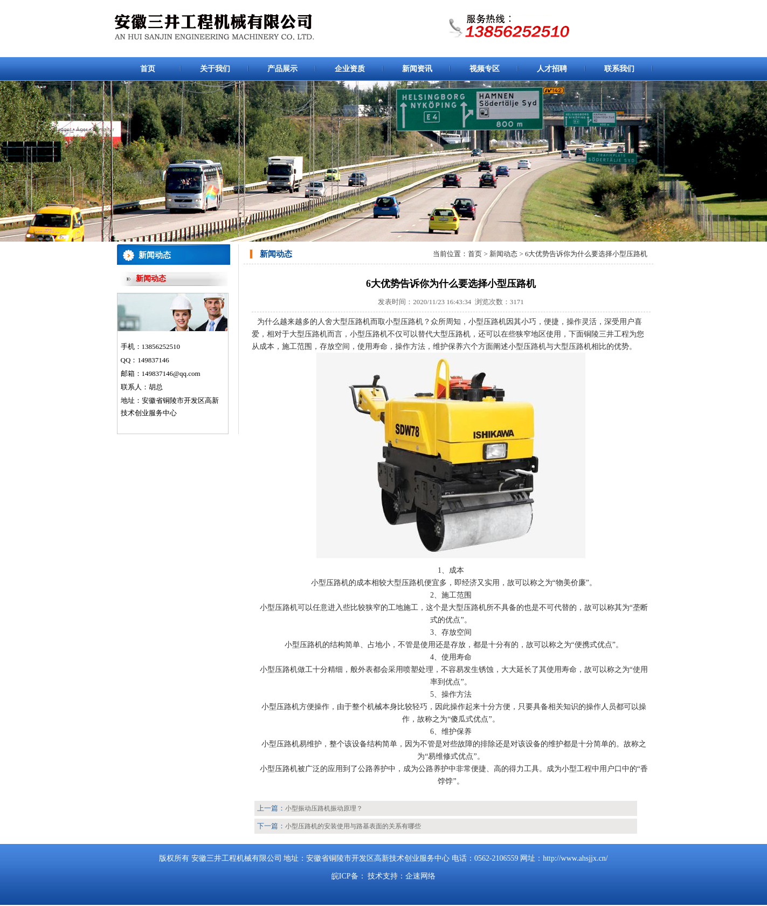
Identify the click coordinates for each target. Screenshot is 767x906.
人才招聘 (552, 69)
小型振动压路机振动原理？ (324, 808)
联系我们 (619, 69)
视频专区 (484, 69)
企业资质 (350, 69)
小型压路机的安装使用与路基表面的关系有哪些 (353, 826)
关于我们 (215, 69)
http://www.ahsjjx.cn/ (575, 858)
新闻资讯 (417, 69)
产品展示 (282, 69)
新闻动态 (151, 278)
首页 (147, 69)
